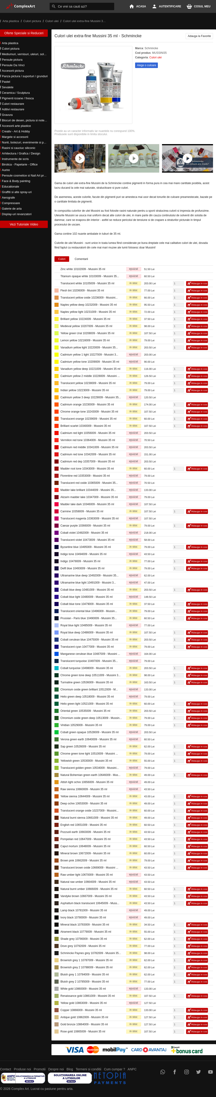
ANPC (132, 1069)
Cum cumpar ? (114, 1069)
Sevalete (8, 87)
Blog (70, 1069)
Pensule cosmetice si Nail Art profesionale (29, 175)
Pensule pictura (12, 59)
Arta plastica (10, 43)
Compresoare (11, 203)
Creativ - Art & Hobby (16, 131)
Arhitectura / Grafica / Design (21, 153)
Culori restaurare (13, 103)
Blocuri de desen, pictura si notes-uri (26, 120)
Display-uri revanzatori (16, 214)
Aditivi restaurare (13, 109)
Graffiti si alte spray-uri (17, 192)
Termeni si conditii (88, 1069)
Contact (5, 1069)
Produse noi (22, 1069)
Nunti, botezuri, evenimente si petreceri (28, 142)
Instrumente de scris (15, 159)
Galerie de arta (12, 208)
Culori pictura (11, 48)
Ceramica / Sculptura (16, 92)
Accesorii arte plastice (16, 126)
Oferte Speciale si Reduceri (23, 33)
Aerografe (8, 197)
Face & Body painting (16, 181)
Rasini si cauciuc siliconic (18, 148)
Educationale (10, 186)
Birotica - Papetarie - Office (20, 164)
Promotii (39, 1069)
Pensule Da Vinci (13, 65)
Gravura (7, 115)
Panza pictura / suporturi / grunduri (25, 76)
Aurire (6, 170)
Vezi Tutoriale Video (24, 224)
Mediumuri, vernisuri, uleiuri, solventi (26, 54)
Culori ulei (155, 57)
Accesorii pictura (13, 70)
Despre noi (56, 1069)
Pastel (6, 81)
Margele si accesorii (15, 137)
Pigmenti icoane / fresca (18, 98)
